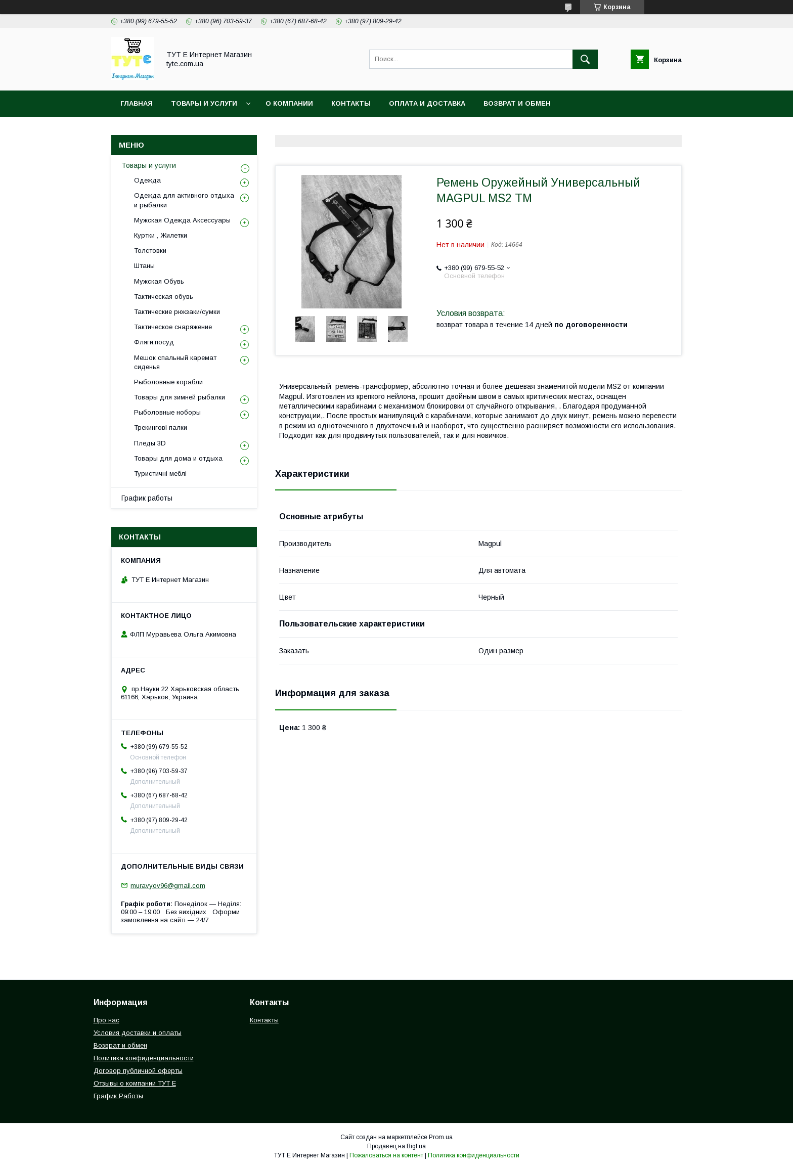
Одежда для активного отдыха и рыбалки (184, 200)
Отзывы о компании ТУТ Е (135, 1083)
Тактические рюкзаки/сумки (177, 312)
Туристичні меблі (160, 473)
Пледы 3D (150, 443)
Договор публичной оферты (138, 1070)
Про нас (106, 1020)
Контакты (351, 103)
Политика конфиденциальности (186, 129)
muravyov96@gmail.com (167, 885)
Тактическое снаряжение (173, 327)
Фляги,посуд (154, 342)
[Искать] (585, 59)
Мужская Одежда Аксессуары (182, 220)
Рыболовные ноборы (167, 412)
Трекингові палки (160, 427)
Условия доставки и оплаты (138, 1033)
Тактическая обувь (163, 296)
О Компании (289, 103)
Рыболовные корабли (168, 382)
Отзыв (433, 129)
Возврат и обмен (517, 103)
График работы (146, 498)
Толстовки (150, 250)
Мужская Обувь (159, 281)
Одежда (147, 180)
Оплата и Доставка (427, 103)
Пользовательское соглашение (337, 129)
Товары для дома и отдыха (178, 458)
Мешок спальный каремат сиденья (175, 362)
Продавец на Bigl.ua (396, 1146)
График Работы (118, 1096)
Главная (136, 103)
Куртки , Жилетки (160, 235)
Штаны (144, 265)
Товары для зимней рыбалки (179, 397)
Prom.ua (441, 1137)
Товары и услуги (204, 103)
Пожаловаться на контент (386, 1155)
